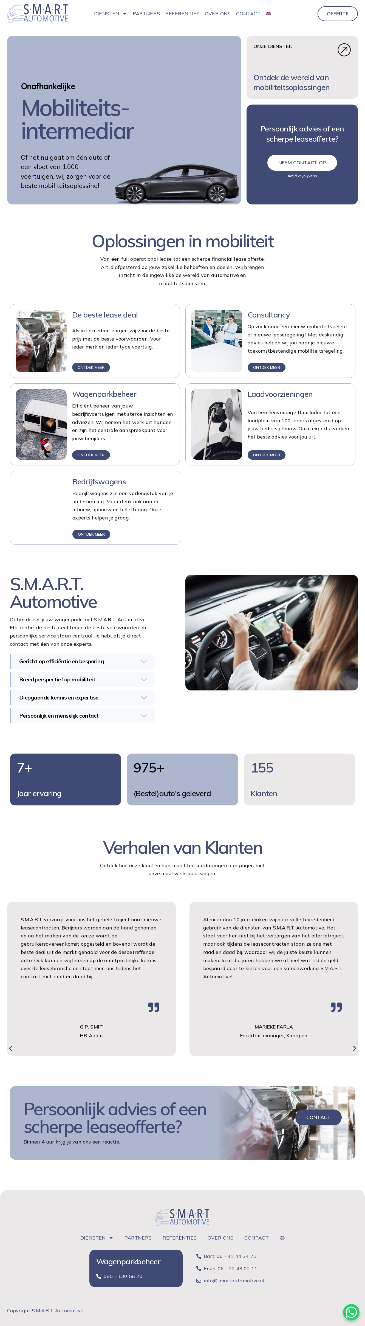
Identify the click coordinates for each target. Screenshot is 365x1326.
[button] (10, 1048)
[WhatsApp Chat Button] (351, 1312)
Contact (248, 13)
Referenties (182, 13)
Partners (146, 13)
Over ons (218, 13)
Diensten (110, 14)
